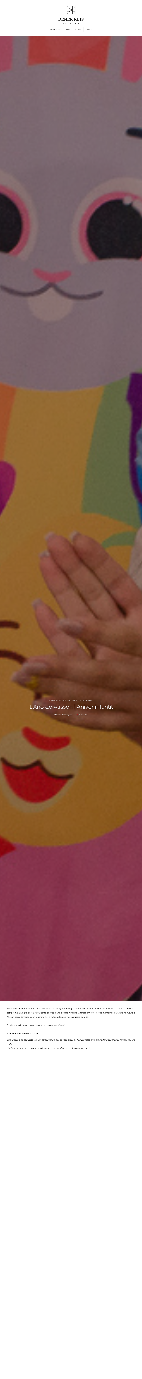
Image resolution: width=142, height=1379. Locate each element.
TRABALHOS (54, 29)
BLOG (67, 29)
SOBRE (78, 29)
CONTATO (90, 29)
